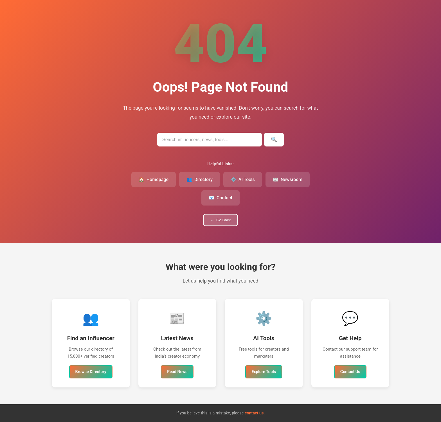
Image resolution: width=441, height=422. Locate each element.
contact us (254, 413)
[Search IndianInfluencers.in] (209, 139)
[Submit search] (274, 139)
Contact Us (350, 371)
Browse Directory (90, 371)
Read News (177, 371)
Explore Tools (263, 371)
